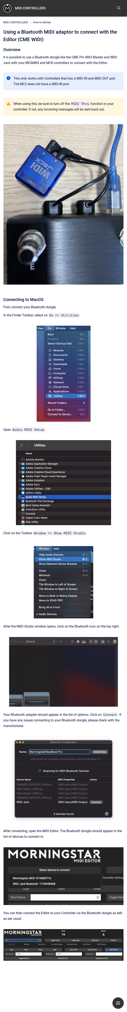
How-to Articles (42, 22)
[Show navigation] (118, 1003)
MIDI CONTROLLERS (30, 8)
